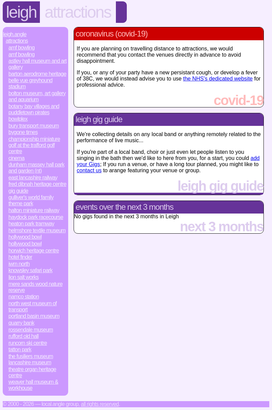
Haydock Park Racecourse (36, 217)
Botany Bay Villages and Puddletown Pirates (34, 109)
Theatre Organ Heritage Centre (32, 372)
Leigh (21, 12)
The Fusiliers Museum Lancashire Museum (31, 359)
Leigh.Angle (15, 34)
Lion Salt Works (24, 277)
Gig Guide (18, 191)
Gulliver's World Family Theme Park (31, 200)
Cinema (17, 158)
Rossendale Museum (31, 330)
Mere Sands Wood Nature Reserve (36, 287)
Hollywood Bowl (25, 237)
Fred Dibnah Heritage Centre (37, 184)
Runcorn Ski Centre (28, 343)
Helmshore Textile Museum (37, 230)
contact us (89, 170)
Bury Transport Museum (34, 126)
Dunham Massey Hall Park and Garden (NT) (36, 168)
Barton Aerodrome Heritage (37, 74)
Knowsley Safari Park (30, 270)
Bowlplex (18, 119)
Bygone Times (23, 132)
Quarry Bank (21, 323)
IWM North (19, 264)
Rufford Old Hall (24, 336)
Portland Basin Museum (34, 316)
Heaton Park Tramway (31, 223)
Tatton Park (20, 349)
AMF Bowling (22, 47)
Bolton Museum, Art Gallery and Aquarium (37, 96)
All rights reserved (100, 404)
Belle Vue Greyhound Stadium (30, 83)
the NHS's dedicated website (218, 79)
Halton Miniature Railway (34, 210)
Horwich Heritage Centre (34, 250)
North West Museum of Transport (33, 306)
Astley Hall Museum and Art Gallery (37, 64)
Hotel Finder (20, 257)
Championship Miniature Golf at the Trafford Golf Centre (34, 145)
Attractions (78, 12)
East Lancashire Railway (33, 177)
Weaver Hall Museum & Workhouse (33, 385)
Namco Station (24, 296)
